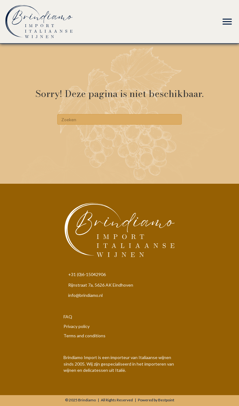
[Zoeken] (119, 119)
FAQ (67, 316)
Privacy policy (76, 326)
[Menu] (227, 21)
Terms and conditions (84, 335)
